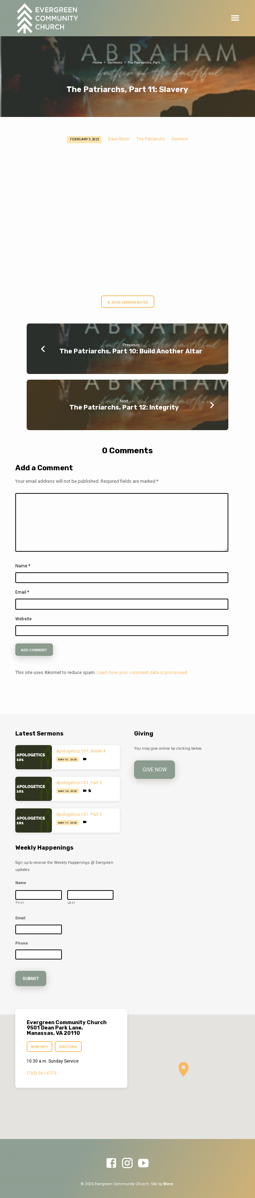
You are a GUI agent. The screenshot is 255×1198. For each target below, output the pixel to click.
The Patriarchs (150, 139)
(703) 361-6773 (42, 1068)
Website (23, 618)
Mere (168, 1179)
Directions (68, 1042)
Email (22, 592)
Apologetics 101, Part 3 (79, 782)
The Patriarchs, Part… (145, 62)
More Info (39, 1042)
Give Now (152, 768)
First (19, 902)
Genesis (179, 139)
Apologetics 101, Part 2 (79, 814)
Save (113, 302)
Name (22, 565)
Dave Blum (118, 139)
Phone (21, 943)
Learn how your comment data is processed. (142, 672)
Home (97, 62)
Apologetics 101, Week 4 (80, 751)
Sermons (114, 62)
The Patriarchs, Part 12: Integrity (124, 407)
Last (71, 902)
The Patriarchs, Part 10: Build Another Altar (130, 351)
